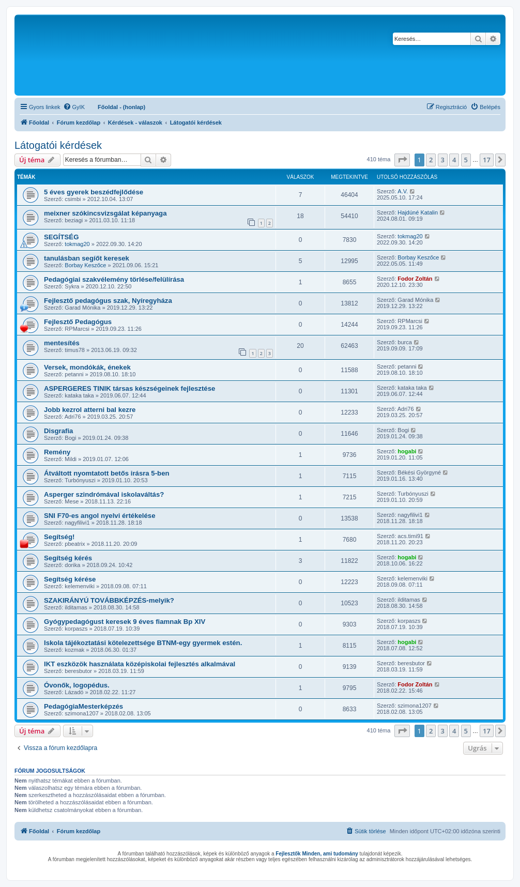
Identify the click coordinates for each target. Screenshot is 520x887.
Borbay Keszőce (85, 265)
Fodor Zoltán (414, 279)
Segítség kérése (70, 579)
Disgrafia (58, 431)
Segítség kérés (68, 558)
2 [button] (431, 159)
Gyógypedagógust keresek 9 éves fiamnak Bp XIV (124, 621)
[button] (402, 160)
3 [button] (443, 159)
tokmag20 (77, 244)
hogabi (406, 451)
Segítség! (59, 537)
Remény (57, 452)
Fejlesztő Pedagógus (78, 322)
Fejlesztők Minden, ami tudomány (317, 854)
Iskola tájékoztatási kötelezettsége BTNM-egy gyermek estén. (143, 643)
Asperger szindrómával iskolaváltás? (104, 494)
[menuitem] (74, 107)
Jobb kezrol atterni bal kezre (89, 410)
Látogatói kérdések (58, 145)
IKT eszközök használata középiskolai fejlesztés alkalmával (139, 664)
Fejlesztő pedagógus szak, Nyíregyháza (108, 300)
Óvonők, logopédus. (77, 685)
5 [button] (466, 159)
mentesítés (62, 343)
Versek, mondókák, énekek (87, 367)
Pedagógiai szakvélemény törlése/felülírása (114, 279)
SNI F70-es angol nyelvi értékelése (100, 515)
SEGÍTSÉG (61, 237)
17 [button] (487, 159)
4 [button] (454, 159)
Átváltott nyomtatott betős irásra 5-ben (107, 473)
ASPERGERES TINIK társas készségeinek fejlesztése (129, 388)
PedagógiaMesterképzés (83, 706)
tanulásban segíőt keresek (86, 258)
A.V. (402, 191)
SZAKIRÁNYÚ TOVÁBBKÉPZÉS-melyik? (109, 600)
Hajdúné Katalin (417, 212)
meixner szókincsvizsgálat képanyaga (105, 213)
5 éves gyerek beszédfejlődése (93, 192)
